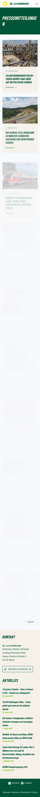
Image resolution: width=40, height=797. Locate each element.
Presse (34, 792)
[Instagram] (13, 783)
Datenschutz (26, 792)
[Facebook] (26, 783)
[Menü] (37, 4)
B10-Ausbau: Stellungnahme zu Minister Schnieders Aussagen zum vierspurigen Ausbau (20, 140)
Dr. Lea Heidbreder (19, 3)
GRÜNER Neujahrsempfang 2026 (15, 767)
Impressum (15, 792)
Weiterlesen (11, 88)
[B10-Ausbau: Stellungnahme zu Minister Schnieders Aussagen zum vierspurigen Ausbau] (20, 113)
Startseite (6, 792)
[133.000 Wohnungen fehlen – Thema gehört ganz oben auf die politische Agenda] (20, 53)
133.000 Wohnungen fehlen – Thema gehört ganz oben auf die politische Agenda (20, 79)
